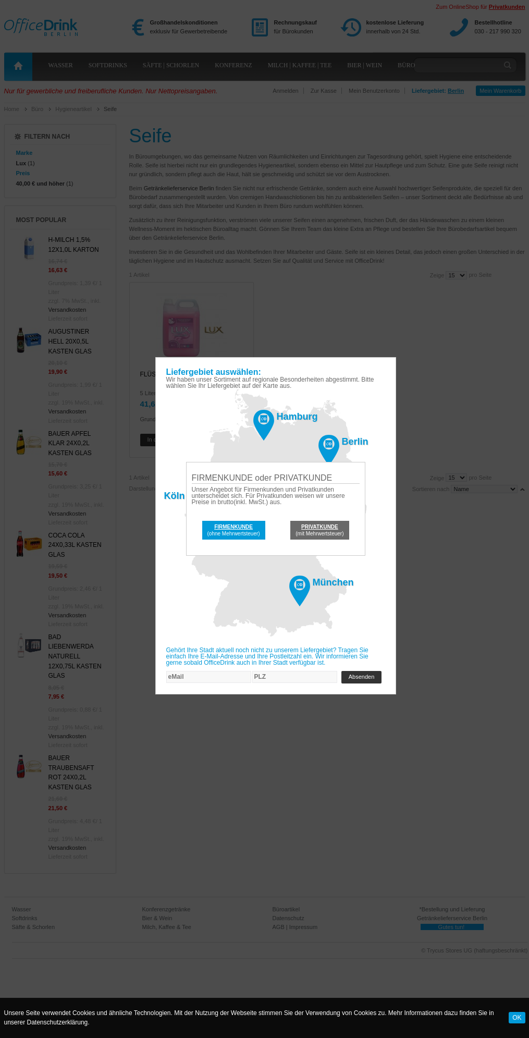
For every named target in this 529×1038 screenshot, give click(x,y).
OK (516, 1017)
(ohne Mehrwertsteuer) (233, 530)
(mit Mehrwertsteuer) (319, 530)
